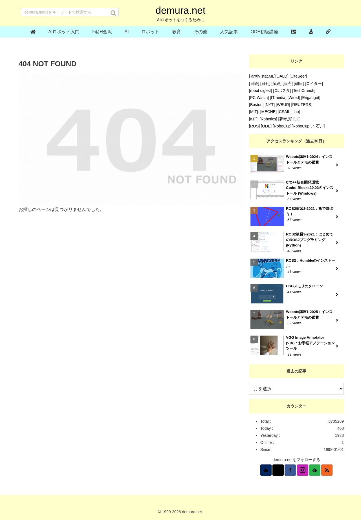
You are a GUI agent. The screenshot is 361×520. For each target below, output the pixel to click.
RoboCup (282, 126)
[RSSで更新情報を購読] (327, 470)
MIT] (254, 111)
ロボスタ (282, 90)
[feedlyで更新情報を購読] (314, 470)
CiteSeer (298, 76)
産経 (276, 83)
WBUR (283, 104)
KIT (253, 119)
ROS (254, 126)
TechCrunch (303, 90)
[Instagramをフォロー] (302, 470)
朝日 (299, 83)
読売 (288, 83)
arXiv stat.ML (262, 76)
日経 (254, 83)
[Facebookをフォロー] (290, 470)
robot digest (260, 90)
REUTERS (301, 104)
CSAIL (284, 111)
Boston (256, 104)
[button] (113, 13)
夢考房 (285, 119)
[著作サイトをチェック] (266, 470)
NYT (270, 104)
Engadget (310, 97)
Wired (294, 97)
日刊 (265, 83)
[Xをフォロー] (278, 470)
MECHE (268, 111)
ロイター (314, 83)
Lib (296, 111)
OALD (281, 76)
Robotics (268, 119)
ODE (266, 126)
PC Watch (259, 97)
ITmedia (278, 97)
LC (297, 119)
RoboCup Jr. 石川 (308, 126)
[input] (70, 12)
